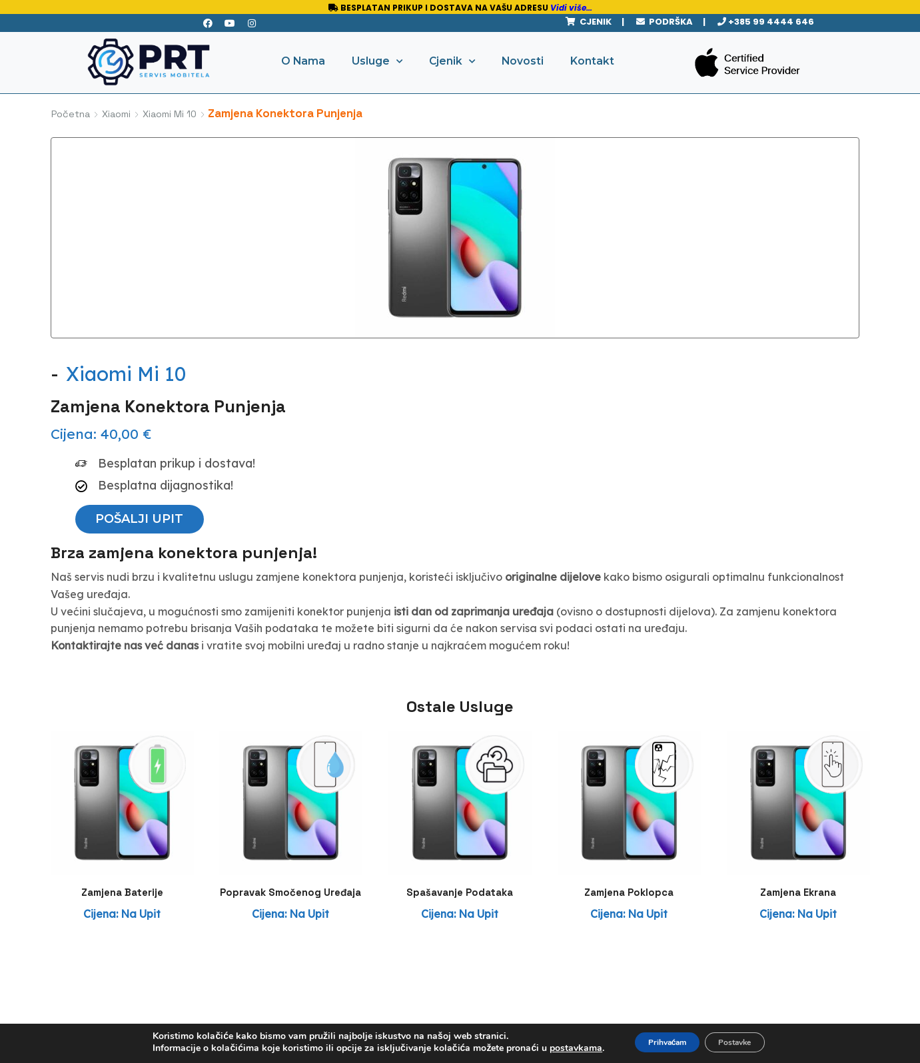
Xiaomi (116, 114)
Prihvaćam (657, 1042)
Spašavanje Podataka (459, 740)
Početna (70, 114)
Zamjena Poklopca (629, 740)
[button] (509, 298)
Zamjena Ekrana (798, 740)
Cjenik (452, 61)
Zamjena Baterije (122, 740)
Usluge (377, 61)
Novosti (523, 61)
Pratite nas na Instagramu (751, 971)
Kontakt (592, 61)
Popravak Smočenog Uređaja (290, 748)
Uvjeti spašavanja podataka (365, 996)
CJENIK (594, 21)
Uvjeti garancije (365, 963)
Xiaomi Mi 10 (170, 114)
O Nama (303, 61)
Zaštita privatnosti (365, 934)
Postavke (745, 1042)
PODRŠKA (669, 21)
